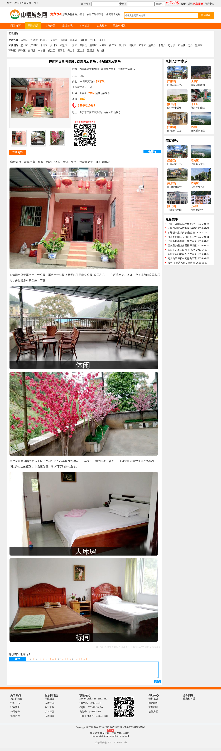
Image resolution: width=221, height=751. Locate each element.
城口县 (100, 50)
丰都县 (162, 45)
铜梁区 (63, 45)
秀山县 (71, 50)
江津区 (34, 45)
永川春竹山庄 (198, 108)
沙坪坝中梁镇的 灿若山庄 (181, 232)
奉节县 (41, 50)
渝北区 (103, 40)
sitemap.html (122, 739)
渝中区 (24, 40)
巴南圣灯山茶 (174, 130)
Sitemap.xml (109, 739)
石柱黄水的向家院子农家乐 (182, 254)
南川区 (122, 45)
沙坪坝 (83, 40)
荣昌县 (83, 45)
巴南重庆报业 (198, 130)
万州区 (12, 50)
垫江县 (152, 45)
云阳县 (31, 50)
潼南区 (93, 45)
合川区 (53, 45)
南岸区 (73, 40)
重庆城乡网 (30, 3)
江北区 (93, 40)
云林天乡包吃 (198, 187)
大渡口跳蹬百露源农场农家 (182, 228)
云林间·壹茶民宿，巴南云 (181, 262)
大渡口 (53, 40)
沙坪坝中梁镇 (174, 108)
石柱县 (181, 45)
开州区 (22, 50)
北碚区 (63, 40)
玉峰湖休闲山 (174, 210)
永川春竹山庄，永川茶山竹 (182, 237)
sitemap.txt (97, 739)
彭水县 (171, 45)
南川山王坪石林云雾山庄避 (182, 258)
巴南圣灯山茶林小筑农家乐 (182, 241)
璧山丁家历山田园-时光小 (181, 250)
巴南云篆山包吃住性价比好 (182, 224)
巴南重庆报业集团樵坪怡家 (182, 245)
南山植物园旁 (174, 187)
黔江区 (51, 50)
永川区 (43, 45)
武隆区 (142, 45)
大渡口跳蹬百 (198, 85)
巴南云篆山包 (174, 85)
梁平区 (199, 45)
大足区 (73, 45)
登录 (190, 3)
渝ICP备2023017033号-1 (132, 730)
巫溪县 (90, 50)
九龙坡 (34, 40)
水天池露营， (198, 210)
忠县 (190, 45)
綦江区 (112, 45)
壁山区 (24, 45)
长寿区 (103, 45)
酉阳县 (61, 50)
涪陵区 (132, 45)
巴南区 (43, 40)
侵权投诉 (153, 701)
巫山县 (81, 50)
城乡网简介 (16, 701)
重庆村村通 (189, 701)
